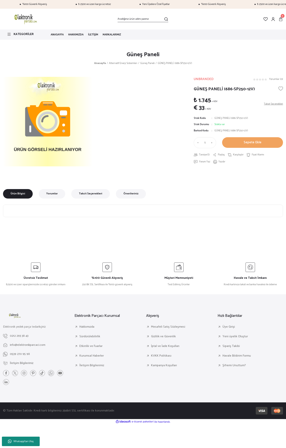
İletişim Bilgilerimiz (91, 365)
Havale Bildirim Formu (236, 356)
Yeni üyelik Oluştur (235, 336)
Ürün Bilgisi (18, 194)
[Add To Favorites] (280, 89)
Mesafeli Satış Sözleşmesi (168, 327)
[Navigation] (24, 34)
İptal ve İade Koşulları (165, 346)
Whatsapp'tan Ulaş (21, 441)
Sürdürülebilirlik (89, 336)
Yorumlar (52, 194)
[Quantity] (205, 143)
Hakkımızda (86, 327)
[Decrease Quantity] (197, 143)
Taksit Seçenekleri (90, 194)
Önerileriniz (130, 194)
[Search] (143, 19)
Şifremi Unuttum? (234, 365)
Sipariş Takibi (231, 346)
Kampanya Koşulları (164, 365)
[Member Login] (273, 19)
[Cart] (280, 19)
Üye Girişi (228, 327)
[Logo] (25, 19)
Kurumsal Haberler (91, 356)
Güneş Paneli (143, 55)
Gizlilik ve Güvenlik (163, 336)
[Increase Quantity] (212, 143)
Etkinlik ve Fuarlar (90, 346)
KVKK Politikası (161, 356)
